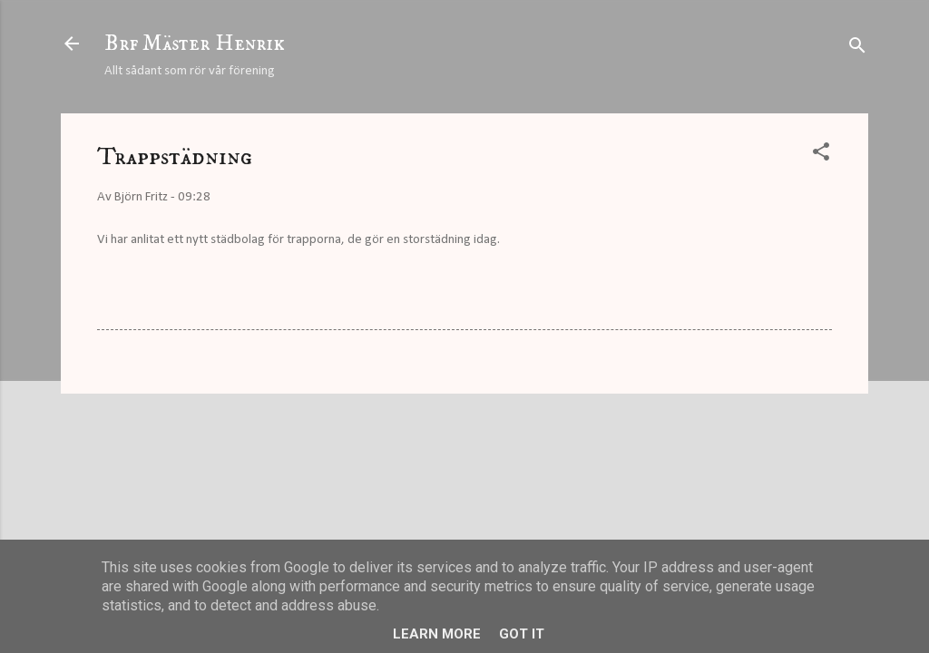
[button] (821, 156)
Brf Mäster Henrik (194, 43)
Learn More (437, 634)
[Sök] (857, 49)
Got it (521, 634)
